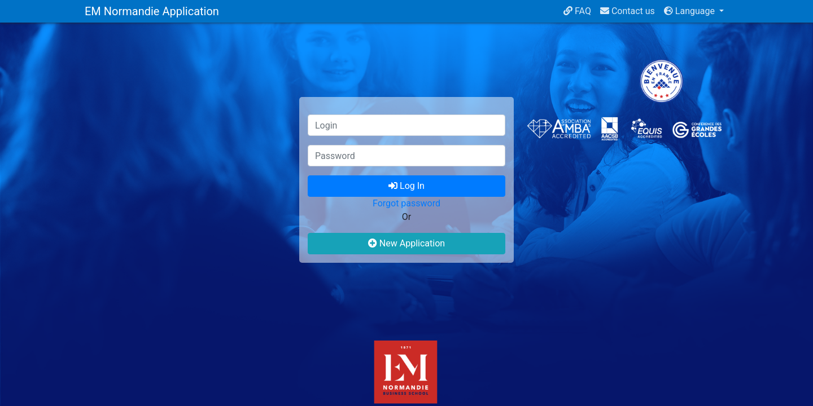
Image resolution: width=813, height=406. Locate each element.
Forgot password (406, 203)
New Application (406, 243)
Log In (406, 185)
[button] (693, 11)
